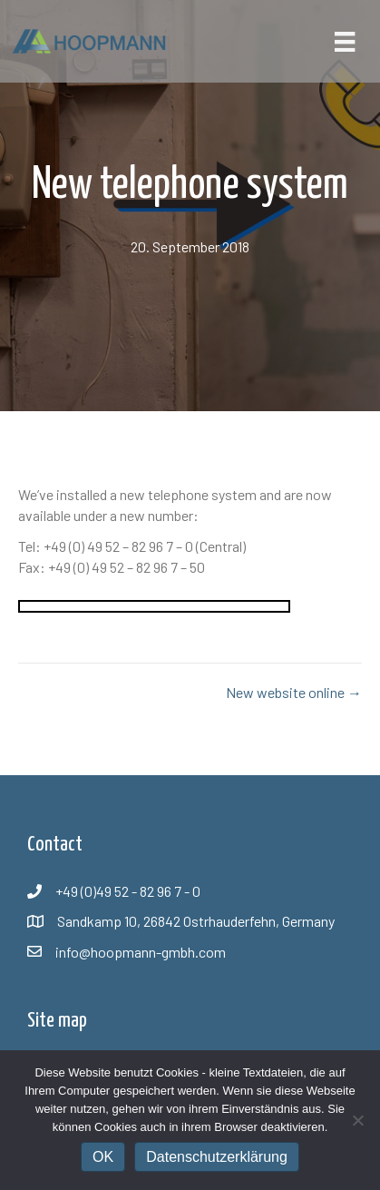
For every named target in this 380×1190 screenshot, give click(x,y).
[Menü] (344, 41)
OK (103, 1157)
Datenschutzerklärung (216, 1157)
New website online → (294, 692)
